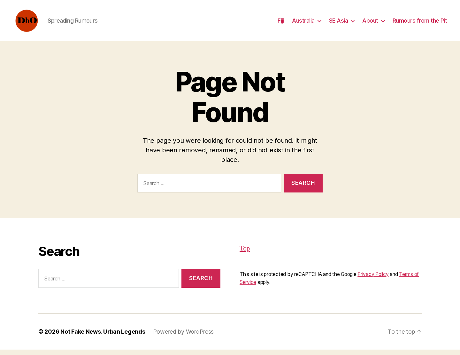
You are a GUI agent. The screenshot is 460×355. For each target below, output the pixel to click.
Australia (303, 23)
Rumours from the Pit (420, 23)
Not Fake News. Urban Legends (102, 337)
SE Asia (338, 23)
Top (245, 254)
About (370, 23)
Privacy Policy (372, 279)
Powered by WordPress (183, 337)
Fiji (281, 23)
